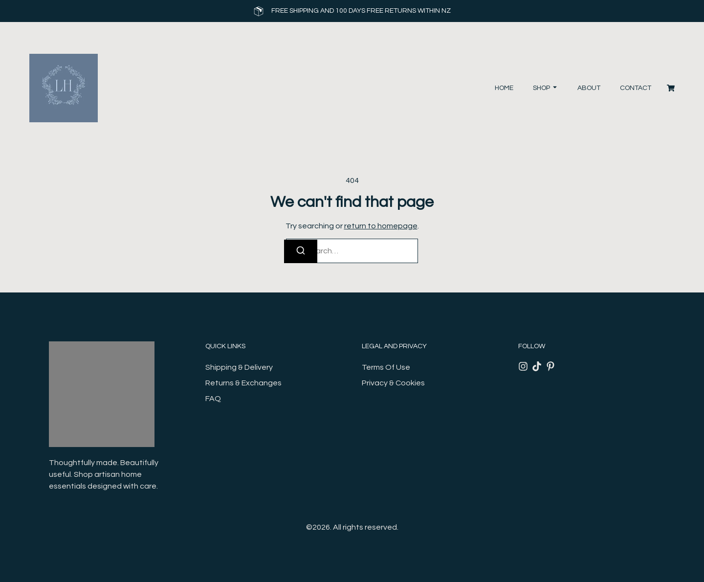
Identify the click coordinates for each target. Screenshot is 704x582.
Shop (541, 88)
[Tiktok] (537, 366)
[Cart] (671, 88)
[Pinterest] (550, 366)
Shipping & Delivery (239, 367)
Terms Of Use (386, 367)
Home (504, 88)
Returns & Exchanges (243, 383)
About (588, 88)
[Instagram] (523, 366)
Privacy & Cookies (393, 383)
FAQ (213, 399)
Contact (635, 88)
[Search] (300, 251)
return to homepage (381, 226)
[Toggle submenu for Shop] (554, 88)
